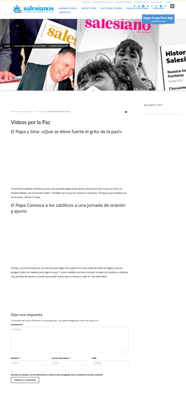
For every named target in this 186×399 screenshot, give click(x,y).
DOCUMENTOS (156, 2)
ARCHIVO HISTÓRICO (124, 2)
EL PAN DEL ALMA (141, 2)
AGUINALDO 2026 (158, 20)
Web (94, 358)
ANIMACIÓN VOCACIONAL (103, 2)
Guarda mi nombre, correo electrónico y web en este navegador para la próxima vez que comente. (57, 374)
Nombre (15, 358)
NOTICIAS (86, 2)
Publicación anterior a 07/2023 (58, 112)
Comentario (17, 324)
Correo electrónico (61, 358)
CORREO (168, 2)
